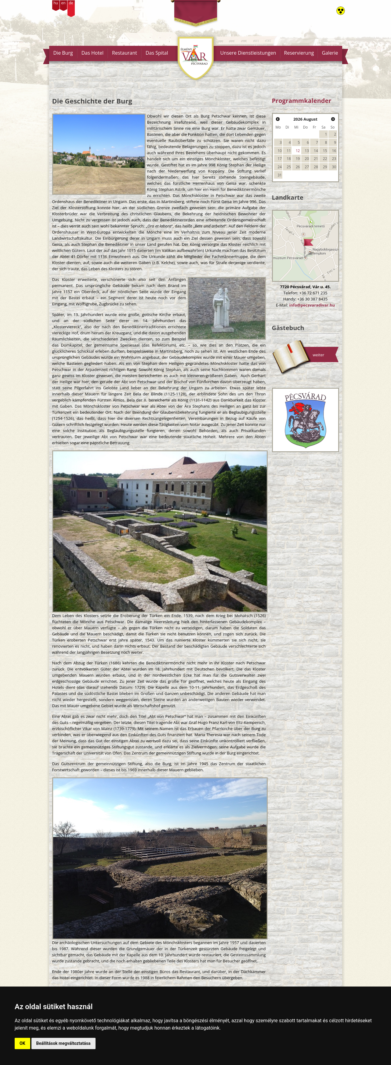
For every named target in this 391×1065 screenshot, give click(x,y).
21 (316, 158)
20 (307, 158)
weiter (318, 355)
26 (298, 166)
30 (334, 166)
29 (325, 166)
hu (55, 2)
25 (289, 166)
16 (334, 150)
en (63, 2)
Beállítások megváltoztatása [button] (63, 1043)
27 (307, 166)
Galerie (330, 52)
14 (316, 150)
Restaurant (124, 52)
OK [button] (22, 1043)
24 (280, 166)
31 (280, 175)
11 (289, 150)
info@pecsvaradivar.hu (312, 305)
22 (325, 158)
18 (289, 158)
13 (307, 150)
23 (334, 158)
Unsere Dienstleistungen (248, 52)
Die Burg (63, 52)
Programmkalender (301, 100)
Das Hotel (92, 52)
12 (298, 150)
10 (280, 150)
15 (325, 150)
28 (316, 166)
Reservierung (299, 52)
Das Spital (157, 52)
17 (280, 158)
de (71, 2)
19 (298, 158)
